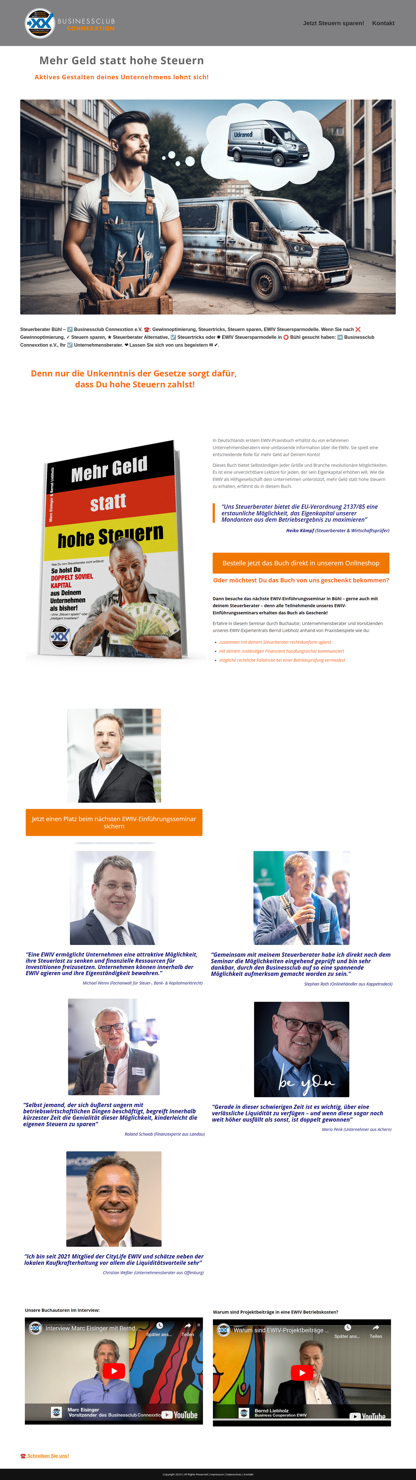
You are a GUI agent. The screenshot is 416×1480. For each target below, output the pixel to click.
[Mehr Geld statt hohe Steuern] (69, 23)
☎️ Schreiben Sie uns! (44, 1455)
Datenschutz (234, 1474)
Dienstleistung (112, 686)
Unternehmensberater (53, 686)
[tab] (53, 686)
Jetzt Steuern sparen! (333, 23)
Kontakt (383, 23)
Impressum (217, 1474)
